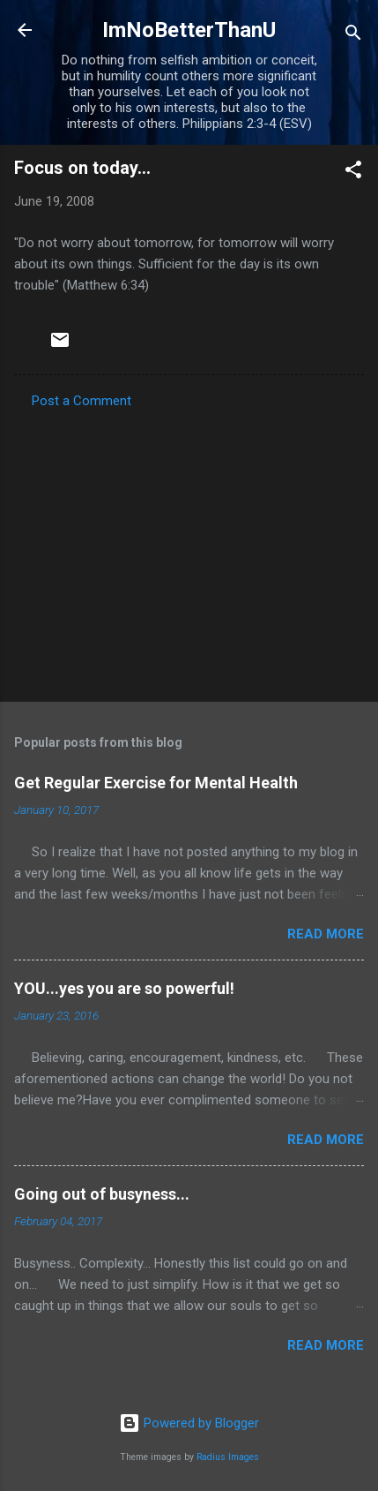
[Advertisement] (189, 550)
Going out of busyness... (101, 1194)
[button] (353, 172)
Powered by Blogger (189, 1423)
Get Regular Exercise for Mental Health (156, 782)
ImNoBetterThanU (189, 30)
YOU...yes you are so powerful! (124, 988)
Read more (325, 934)
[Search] (353, 36)
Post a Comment (81, 401)
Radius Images (227, 1457)
